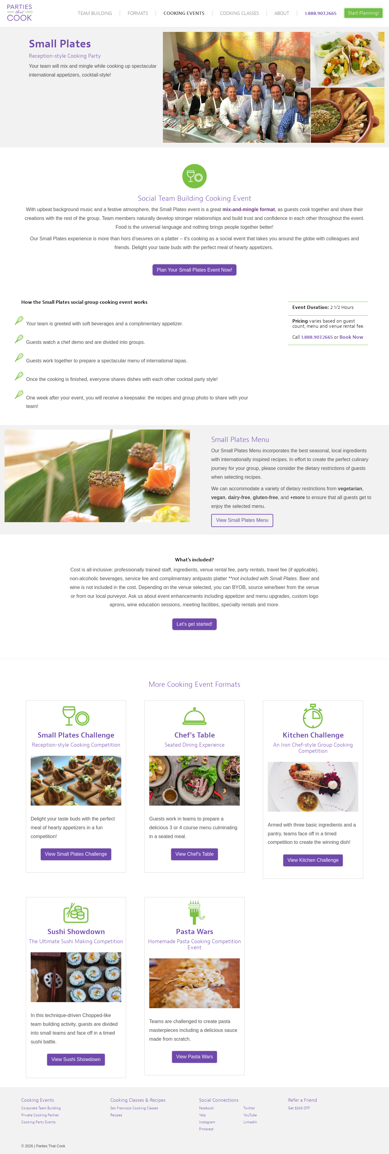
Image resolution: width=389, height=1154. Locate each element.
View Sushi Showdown (76, 1059)
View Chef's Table (194, 854)
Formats (138, 13)
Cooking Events (184, 13)
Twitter (249, 1108)
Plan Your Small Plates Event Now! (194, 269)
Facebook (206, 1108)
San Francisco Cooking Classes (134, 1108)
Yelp (202, 1115)
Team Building (95, 13)
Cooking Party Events (38, 1122)
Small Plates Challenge (76, 735)
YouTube (250, 1115)
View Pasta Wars (194, 1056)
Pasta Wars (194, 931)
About (281, 13)
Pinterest (206, 1129)
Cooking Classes (239, 13)
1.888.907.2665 (320, 13)
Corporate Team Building (41, 1108)
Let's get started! (194, 624)
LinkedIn (250, 1122)
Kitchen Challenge (313, 735)
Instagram (207, 1122)
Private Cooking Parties (40, 1115)
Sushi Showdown (76, 931)
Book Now (351, 337)
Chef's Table (194, 735)
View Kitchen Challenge (313, 860)
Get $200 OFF (299, 1108)
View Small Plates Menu (242, 520)
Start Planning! (363, 13)
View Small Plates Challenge (76, 854)
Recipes (116, 1115)
